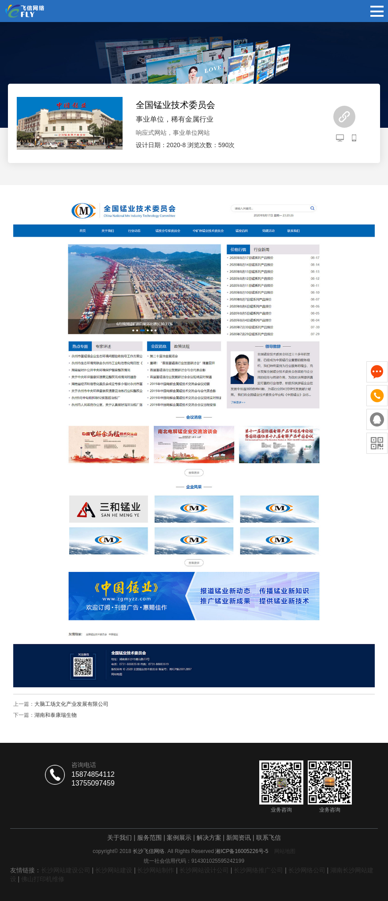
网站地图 (284, 851)
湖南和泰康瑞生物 (55, 715)
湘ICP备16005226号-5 (241, 851)
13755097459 (93, 783)
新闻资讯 (238, 837)
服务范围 (149, 837)
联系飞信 (268, 837)
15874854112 (93, 774)
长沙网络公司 (306, 870)
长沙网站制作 (155, 870)
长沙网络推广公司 (258, 870)
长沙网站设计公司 (204, 870)
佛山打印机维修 (42, 878)
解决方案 (209, 837)
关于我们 (119, 837)
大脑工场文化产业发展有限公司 (71, 704)
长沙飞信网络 (148, 851)
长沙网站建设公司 (65, 870)
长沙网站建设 (113, 870)
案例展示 (179, 837)
